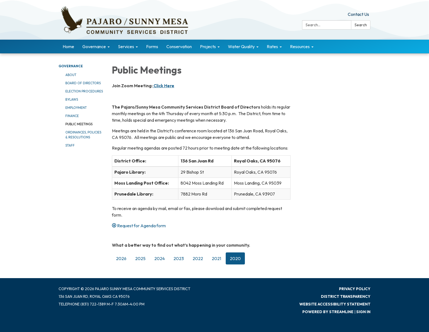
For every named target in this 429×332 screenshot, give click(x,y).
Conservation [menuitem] (179, 46)
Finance (72, 116)
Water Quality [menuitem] (241, 46)
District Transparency (345, 296)
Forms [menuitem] (152, 46)
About (70, 75)
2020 (235, 258)
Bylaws (71, 99)
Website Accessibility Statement (334, 304)
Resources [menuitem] (300, 46)
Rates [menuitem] (272, 46)
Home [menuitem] (68, 46)
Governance (71, 66)
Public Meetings (78, 124)
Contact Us (358, 14)
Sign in (363, 311)
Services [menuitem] (126, 46)
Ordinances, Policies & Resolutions (83, 134)
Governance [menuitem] (94, 46)
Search (361, 24)
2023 (178, 258)
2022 (198, 258)
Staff (70, 145)
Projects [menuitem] (208, 46)
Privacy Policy (354, 288)
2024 (159, 258)
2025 (140, 258)
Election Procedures (84, 91)
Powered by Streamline (327, 311)
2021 (216, 258)
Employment (76, 108)
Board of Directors (83, 83)
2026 (121, 258)
